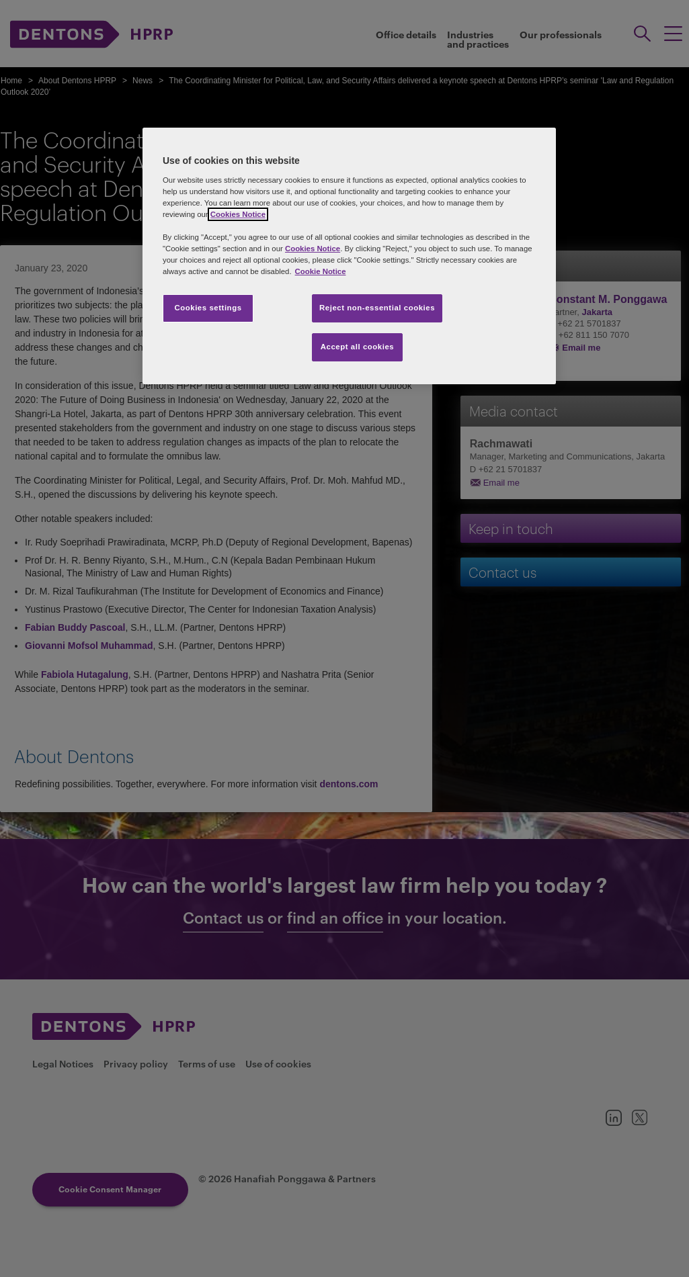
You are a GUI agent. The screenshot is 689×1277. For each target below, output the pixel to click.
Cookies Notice (238, 214)
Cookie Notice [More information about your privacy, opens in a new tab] (320, 271)
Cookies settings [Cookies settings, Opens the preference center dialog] (207, 308)
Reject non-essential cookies (377, 308)
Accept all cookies (358, 347)
